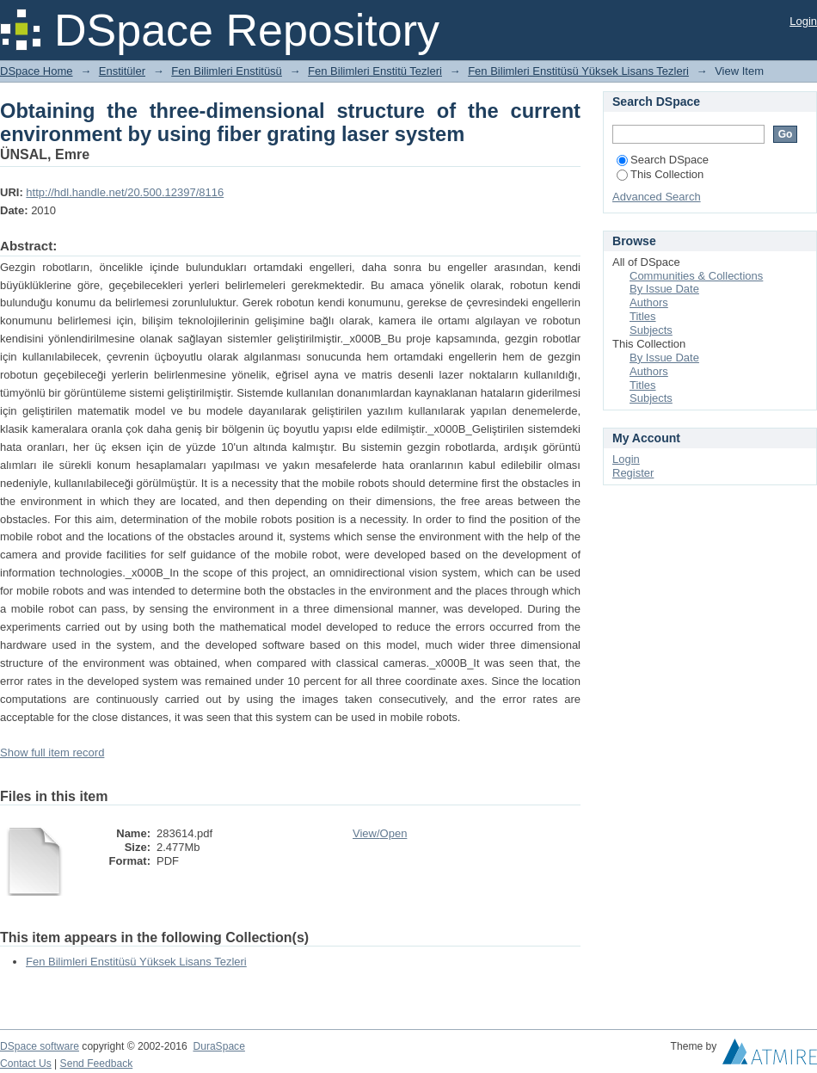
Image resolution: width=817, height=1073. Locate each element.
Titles (643, 316)
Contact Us (26, 1064)
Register (633, 472)
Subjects (651, 330)
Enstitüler (122, 71)
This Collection (660, 174)
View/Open (380, 833)
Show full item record (52, 752)
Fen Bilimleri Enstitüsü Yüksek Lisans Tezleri (578, 71)
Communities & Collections (696, 275)
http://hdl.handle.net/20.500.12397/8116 (125, 192)
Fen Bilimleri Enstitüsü (226, 71)
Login (803, 21)
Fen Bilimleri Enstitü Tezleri (375, 71)
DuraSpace (218, 1046)
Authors (649, 302)
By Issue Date (664, 288)
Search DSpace (663, 159)
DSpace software (39, 1046)
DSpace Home (36, 71)
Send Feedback (96, 1064)
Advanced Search (656, 196)
